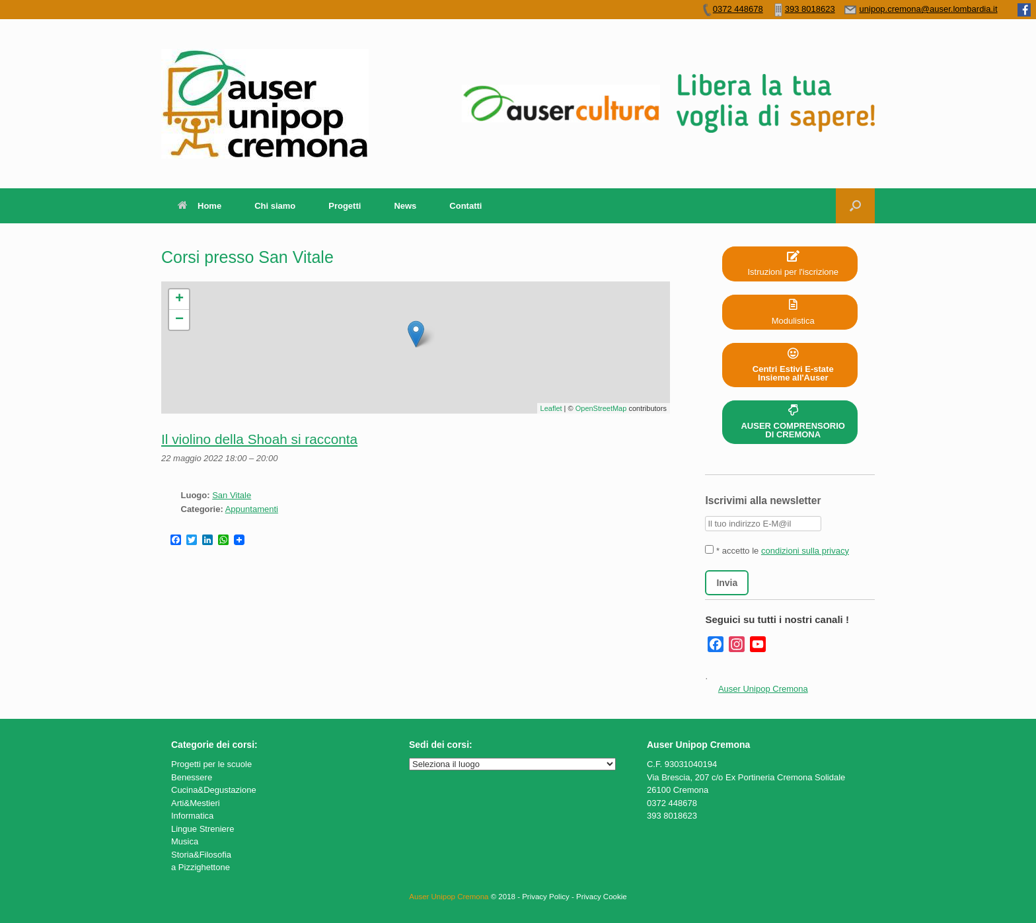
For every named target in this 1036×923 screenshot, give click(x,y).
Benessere (191, 777)
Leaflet (551, 408)
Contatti (465, 206)
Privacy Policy (546, 897)
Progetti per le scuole (211, 764)
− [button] (179, 320)
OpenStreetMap (601, 408)
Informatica (192, 816)
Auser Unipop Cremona (763, 689)
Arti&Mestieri (195, 803)
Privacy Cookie (601, 897)
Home (199, 206)
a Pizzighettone (200, 867)
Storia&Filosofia (201, 855)
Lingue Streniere (202, 829)
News (405, 206)
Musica (184, 841)
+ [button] (179, 299)
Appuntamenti (251, 509)
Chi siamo (274, 206)
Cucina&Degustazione (213, 790)
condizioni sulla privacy (805, 551)
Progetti (344, 206)
